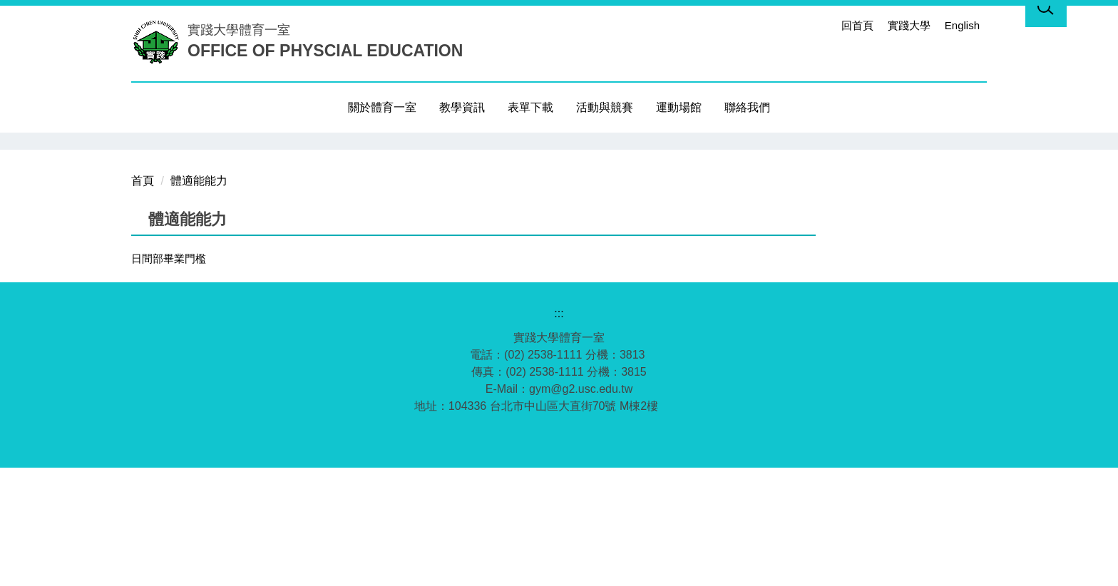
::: (822, 25)
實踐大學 (909, 25)
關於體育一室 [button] (382, 107)
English (962, 25)
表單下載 (530, 107)
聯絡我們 (747, 107)
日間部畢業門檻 (168, 377)
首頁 (142, 299)
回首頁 (857, 25)
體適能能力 (198, 299)
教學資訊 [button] (462, 107)
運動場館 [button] (679, 107)
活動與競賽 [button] (604, 107)
